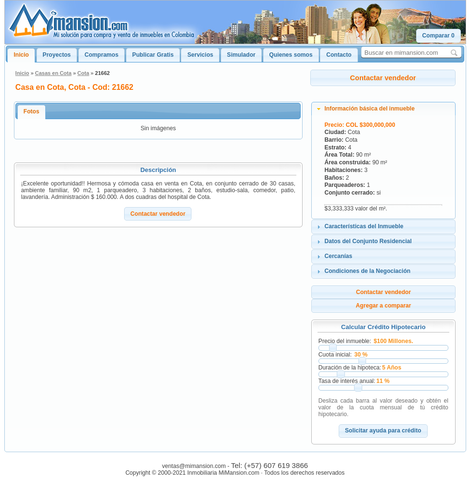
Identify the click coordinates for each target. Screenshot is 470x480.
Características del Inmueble (363, 226)
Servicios (200, 54)
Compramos (102, 54)
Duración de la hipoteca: (349, 367)
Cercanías (338, 256)
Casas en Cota (53, 73)
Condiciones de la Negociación (367, 271)
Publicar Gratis (153, 54)
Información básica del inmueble (369, 108)
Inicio (21, 54)
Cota (83, 73)
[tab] (383, 109)
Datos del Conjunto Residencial (367, 241)
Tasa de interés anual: (346, 381)
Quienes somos (291, 54)
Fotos (31, 111)
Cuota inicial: (335, 354)
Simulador (241, 54)
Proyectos (57, 54)
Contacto (338, 54)
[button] (438, 36)
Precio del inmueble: (344, 341)
